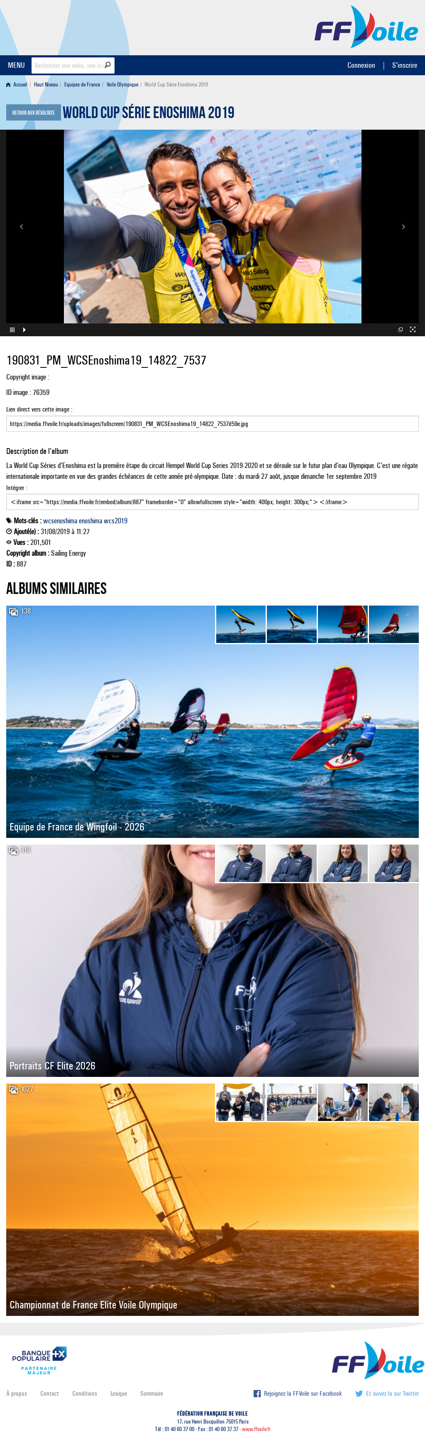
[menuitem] (18, 84)
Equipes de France (82, 84)
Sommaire (151, 1393)
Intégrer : (212, 497)
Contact (49, 1393)
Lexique (118, 1393)
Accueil (16, 84)
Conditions (84, 1393)
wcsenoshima (60, 521)
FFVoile (366, 26)
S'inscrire (404, 65)
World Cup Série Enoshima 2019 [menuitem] (176, 84)
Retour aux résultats (33, 113)
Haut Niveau (46, 84)
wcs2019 (115, 521)
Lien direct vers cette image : (212, 418)
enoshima (90, 521)
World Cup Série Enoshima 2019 (148, 114)
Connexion (361, 65)
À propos (16, 1393)
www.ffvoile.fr (256, 1429)
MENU (16, 65)
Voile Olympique (122, 84)
